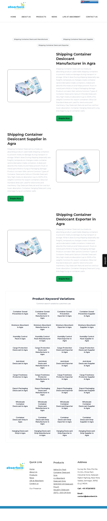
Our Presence (35, 489)
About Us (26, 17)
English (85, 1)
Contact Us (92, 17)
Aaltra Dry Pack (59, 470)
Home (13, 17)
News (54, 17)
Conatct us (33, 484)
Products (41, 17)
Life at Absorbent (71, 17)
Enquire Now (64, 118)
